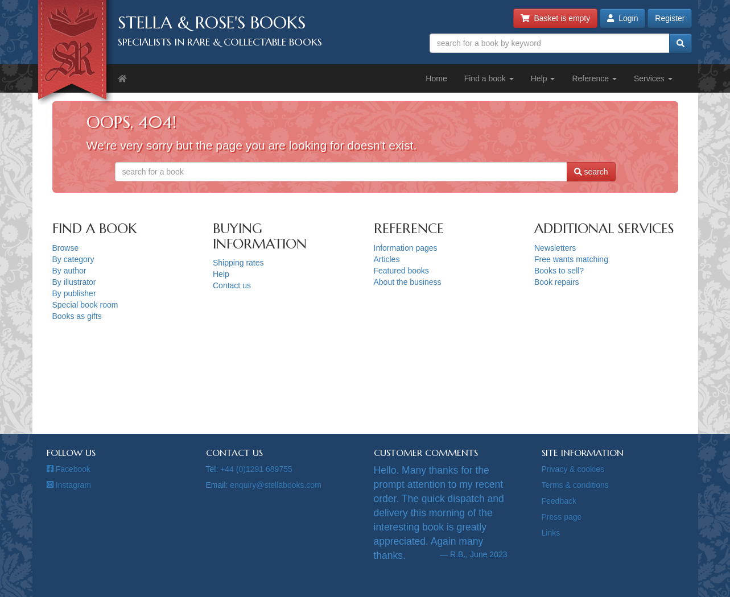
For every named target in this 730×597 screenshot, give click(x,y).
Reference (594, 78)
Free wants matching (571, 259)
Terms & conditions (575, 485)
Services (653, 78)
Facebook (69, 469)
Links (551, 532)
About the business (408, 282)
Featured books (401, 270)
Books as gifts (77, 316)
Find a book (489, 78)
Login (622, 18)
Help (543, 78)
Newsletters (555, 247)
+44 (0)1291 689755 (256, 469)
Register (669, 18)
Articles (387, 259)
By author (69, 270)
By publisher (74, 293)
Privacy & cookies (573, 469)
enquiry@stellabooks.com (275, 485)
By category (73, 259)
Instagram (69, 485)
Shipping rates (238, 262)
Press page (562, 516)
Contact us (232, 285)
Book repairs (556, 282)
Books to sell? (559, 270)
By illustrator (74, 282)
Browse (65, 247)
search (591, 171)
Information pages (406, 247)
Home (436, 78)
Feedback (559, 500)
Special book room (85, 304)
